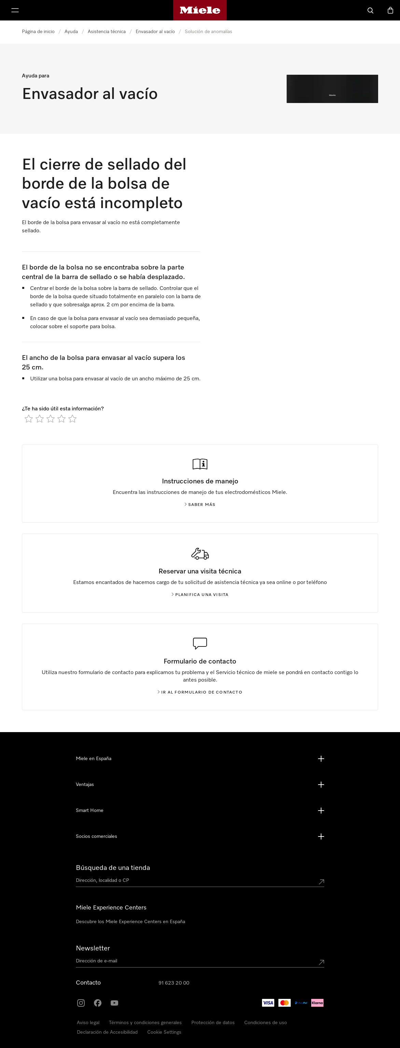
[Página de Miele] (200, 10)
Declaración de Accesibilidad (107, 1032)
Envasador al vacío (155, 31)
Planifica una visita (200, 595)
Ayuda (71, 31)
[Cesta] (390, 10)
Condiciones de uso (265, 1022)
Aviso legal (88, 1022)
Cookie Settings (164, 1032)
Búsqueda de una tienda (113, 867)
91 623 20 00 (173, 983)
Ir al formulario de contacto (200, 692)
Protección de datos (213, 1022)
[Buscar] (371, 10)
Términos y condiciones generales (145, 1022)
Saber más (200, 505)
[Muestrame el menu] (15, 10)
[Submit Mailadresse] (321, 962)
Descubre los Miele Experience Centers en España (130, 921)
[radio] (29, 418)
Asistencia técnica (107, 31)
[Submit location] (321, 882)
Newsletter (93, 948)
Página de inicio (38, 31)
